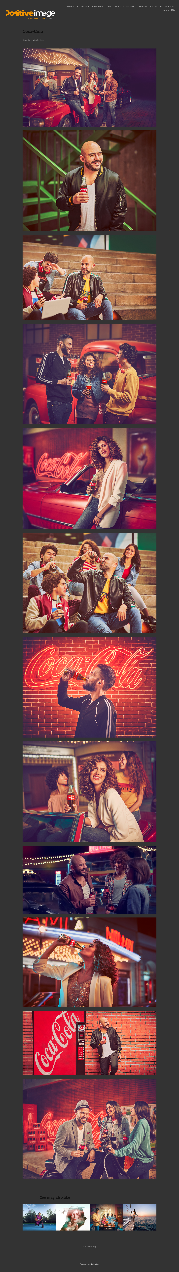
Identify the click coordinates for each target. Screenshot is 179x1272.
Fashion (143, 6)
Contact (165, 10)
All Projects (83, 6)
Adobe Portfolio (93, 1264)
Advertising (97, 6)
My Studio (169, 6)
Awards (70, 6)
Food (108, 6)
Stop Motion (156, 6)
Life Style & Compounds (125, 6)
